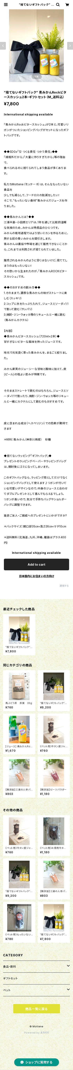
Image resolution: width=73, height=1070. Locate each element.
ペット (7, 990)
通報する (64, 585)
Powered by (36, 1032)
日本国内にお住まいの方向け (36, 576)
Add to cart (36, 564)
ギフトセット (10, 978)
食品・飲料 (9, 966)
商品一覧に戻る (36, 1009)
